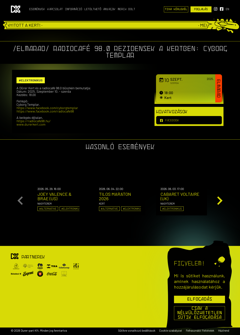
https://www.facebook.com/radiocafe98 (45, 111)
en (227, 9)
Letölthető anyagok (100, 9)
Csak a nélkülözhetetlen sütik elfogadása (199, 313)
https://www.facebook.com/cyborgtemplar (47, 108)
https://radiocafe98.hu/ (33, 121)
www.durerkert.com (30, 124)
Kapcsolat (55, 9)
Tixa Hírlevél (176, 9)
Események (37, 9)
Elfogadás (199, 299)
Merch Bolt (126, 9)
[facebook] (189, 120)
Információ (73, 9)
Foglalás (201, 9)
